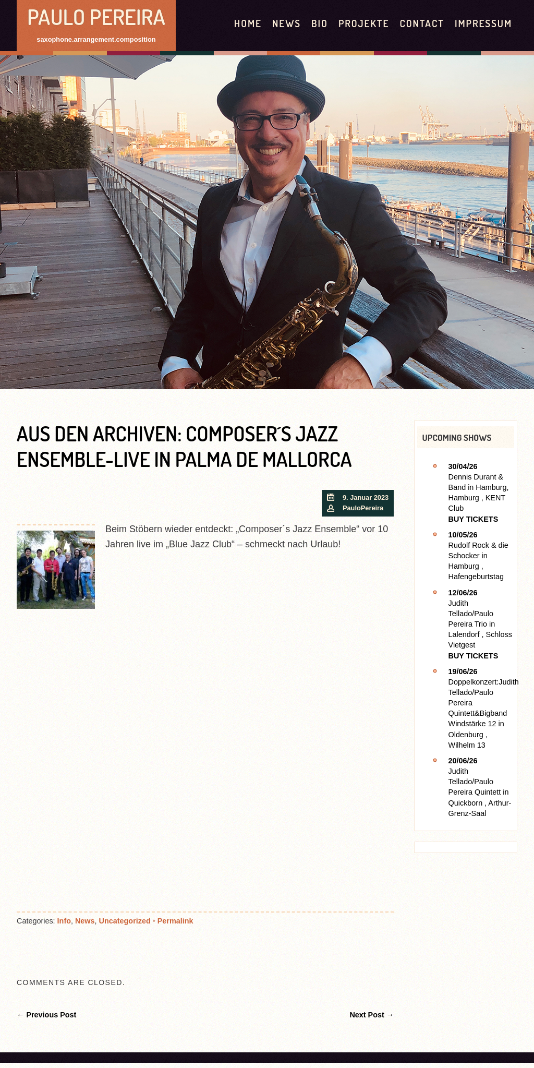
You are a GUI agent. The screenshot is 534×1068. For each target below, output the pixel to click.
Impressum (483, 23)
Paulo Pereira (96, 16)
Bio (319, 23)
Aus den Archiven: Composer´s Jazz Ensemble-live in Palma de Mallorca (184, 446)
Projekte (364, 23)
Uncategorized (125, 921)
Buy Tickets (473, 519)
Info (64, 921)
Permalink (175, 921)
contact (421, 23)
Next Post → (371, 1015)
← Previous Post (46, 1015)
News (286, 23)
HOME (248, 23)
